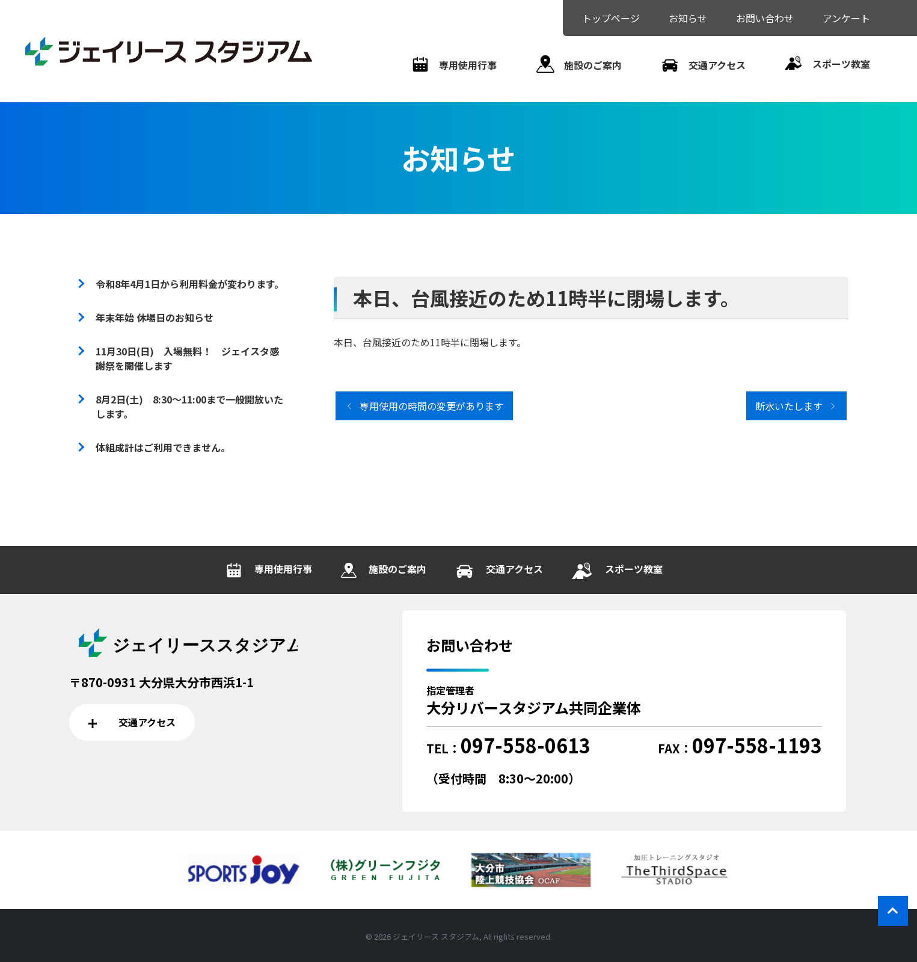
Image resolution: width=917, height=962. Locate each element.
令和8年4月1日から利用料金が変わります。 (190, 284)
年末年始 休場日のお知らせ (154, 317)
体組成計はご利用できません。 (163, 447)
